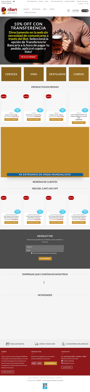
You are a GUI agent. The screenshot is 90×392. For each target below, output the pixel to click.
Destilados (36, 9)
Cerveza (26, 9)
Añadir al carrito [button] (11, 119)
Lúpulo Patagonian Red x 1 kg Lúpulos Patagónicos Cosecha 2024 (79, 116)
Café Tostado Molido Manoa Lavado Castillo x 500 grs (78, 217)
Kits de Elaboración (32, 1)
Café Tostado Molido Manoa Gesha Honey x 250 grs (33, 217)
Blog (47, 1)
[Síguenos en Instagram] (87, 3)
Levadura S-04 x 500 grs (11, 115)
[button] (75, 10)
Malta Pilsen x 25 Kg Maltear (34, 115)
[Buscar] (68, 10)
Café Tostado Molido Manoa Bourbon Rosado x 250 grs (56, 217)
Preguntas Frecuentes (82, 1)
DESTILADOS (57, 74)
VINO (33, 74)
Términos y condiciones (47, 377)
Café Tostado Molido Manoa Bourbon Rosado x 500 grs (11, 217)
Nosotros (41, 1)
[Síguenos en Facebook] (85, 3)
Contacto (80, 3)
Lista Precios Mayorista (57, 1)
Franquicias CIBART (70, 1)
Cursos (52, 9)
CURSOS (79, 74)
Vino (45, 9)
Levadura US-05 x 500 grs (56, 115)
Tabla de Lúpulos (30, 12)
